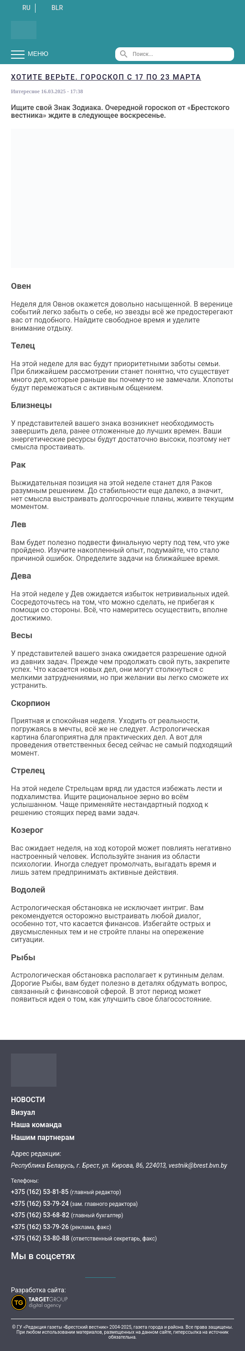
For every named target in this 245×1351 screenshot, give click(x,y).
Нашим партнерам (43, 1137)
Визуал (23, 1112)
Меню (29, 54)
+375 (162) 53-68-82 (41, 1215)
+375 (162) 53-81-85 (40, 1191)
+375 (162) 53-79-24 (40, 1203)
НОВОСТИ (28, 1099)
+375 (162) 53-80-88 (41, 1238)
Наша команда (36, 1124)
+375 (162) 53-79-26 (40, 1226)
